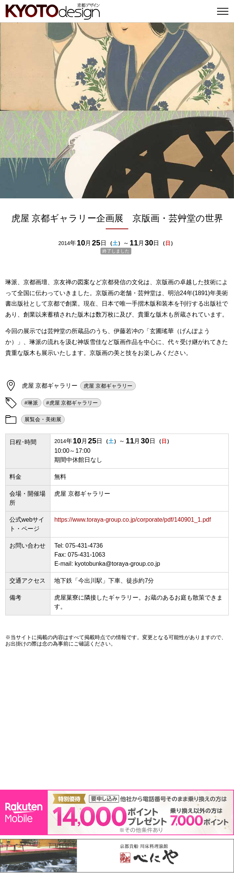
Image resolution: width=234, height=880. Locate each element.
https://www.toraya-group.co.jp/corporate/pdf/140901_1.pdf (132, 519)
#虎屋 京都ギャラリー (72, 403)
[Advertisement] (117, 718)
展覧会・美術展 (42, 419)
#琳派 (31, 403)
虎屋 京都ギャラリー (108, 386)
